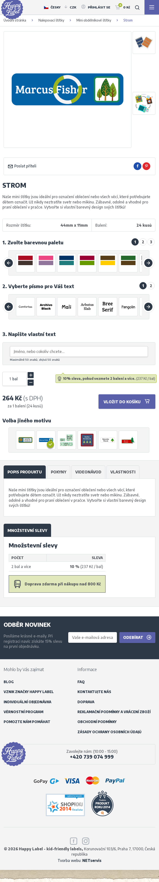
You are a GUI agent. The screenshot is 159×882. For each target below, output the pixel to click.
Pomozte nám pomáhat (27, 722)
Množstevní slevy (27, 530)
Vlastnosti (123, 472)
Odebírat (137, 637)
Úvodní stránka (15, 20)
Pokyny (58, 472)
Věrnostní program (23, 712)
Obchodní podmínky (97, 722)
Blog (9, 682)
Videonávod (88, 472)
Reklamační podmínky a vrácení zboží (114, 712)
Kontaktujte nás (94, 692)
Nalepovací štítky (51, 20)
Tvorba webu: (79, 860)
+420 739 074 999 (92, 757)
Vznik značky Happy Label (29, 692)
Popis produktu (25, 472)
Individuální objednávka (27, 702)
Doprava (85, 702)
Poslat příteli (22, 166)
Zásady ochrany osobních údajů (109, 732)
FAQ (81, 682)
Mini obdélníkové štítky (93, 20)
